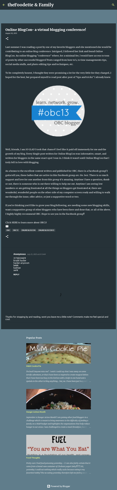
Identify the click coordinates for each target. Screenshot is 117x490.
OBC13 (15, 230)
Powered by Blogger (58, 486)
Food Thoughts (33, 458)
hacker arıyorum (21, 263)
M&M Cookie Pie (33, 366)
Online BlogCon (66, 153)
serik (15, 270)
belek (15, 265)
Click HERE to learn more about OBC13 (26, 222)
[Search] (57, 5)
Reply (16, 274)
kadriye (17, 268)
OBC (74, 171)
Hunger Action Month (36, 412)
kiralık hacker (19, 260)
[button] (7, 39)
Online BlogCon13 (46, 230)
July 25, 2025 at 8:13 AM (36, 254)
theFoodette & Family (31, 5)
